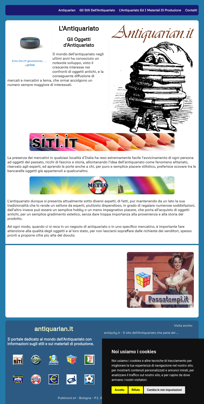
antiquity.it (112, 333)
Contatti (191, 10)
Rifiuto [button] (136, 389)
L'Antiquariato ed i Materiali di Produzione (150, 10)
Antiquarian (66, 10)
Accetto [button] (120, 389)
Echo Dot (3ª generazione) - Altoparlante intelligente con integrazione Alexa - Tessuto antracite (30, 60)
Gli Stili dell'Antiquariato (97, 10)
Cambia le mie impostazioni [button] (164, 389)
